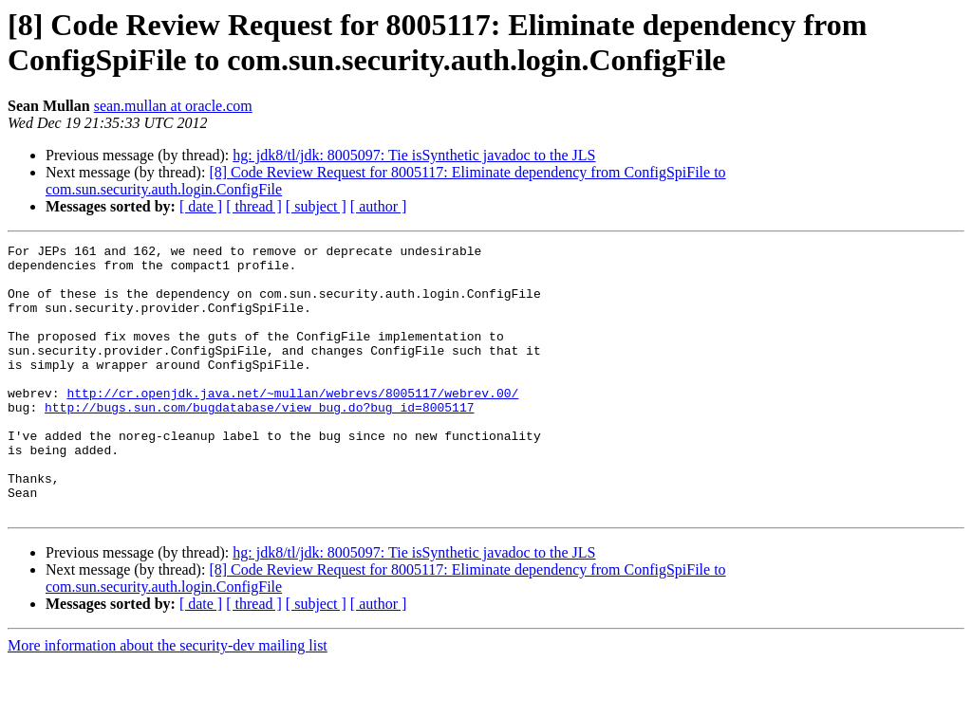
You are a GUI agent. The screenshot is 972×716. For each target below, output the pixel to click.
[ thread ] (254, 206)
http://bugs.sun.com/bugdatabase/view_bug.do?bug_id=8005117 (259, 441)
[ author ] (378, 206)
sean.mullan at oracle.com (173, 106)
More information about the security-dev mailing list (167, 699)
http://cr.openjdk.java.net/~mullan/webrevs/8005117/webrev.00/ (292, 423)
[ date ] (200, 206)
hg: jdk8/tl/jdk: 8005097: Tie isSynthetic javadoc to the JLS (414, 155)
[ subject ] (316, 206)
